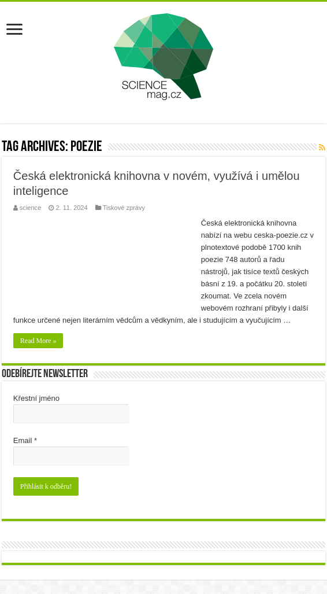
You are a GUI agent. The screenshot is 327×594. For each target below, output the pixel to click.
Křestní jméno (36, 398)
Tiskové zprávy (124, 207)
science (30, 207)
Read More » (38, 341)
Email (25, 440)
